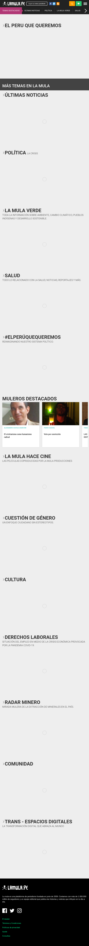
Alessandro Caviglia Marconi (15, 428)
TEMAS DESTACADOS (11, 11)
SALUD (77, 11)
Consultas (6, 936)
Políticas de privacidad (11, 927)
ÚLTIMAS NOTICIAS (32, 11)
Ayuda (4, 932)
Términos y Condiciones (11, 923)
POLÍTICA (48, 11)
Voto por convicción (52, 434)
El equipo (6, 919)
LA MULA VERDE (63, 11)
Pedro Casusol (49, 428)
